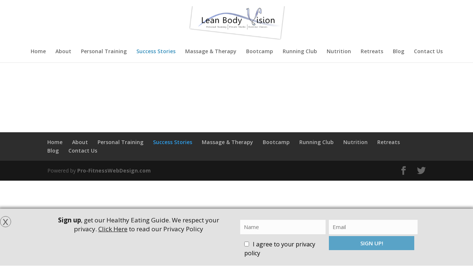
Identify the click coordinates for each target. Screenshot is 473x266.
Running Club (300, 52)
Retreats (372, 52)
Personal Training (104, 52)
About (63, 52)
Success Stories (156, 52)
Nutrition (339, 52)
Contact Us (428, 52)
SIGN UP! (371, 243)
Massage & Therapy (210, 52)
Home (38, 52)
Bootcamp (259, 52)
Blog (398, 52)
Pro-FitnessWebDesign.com (114, 170)
